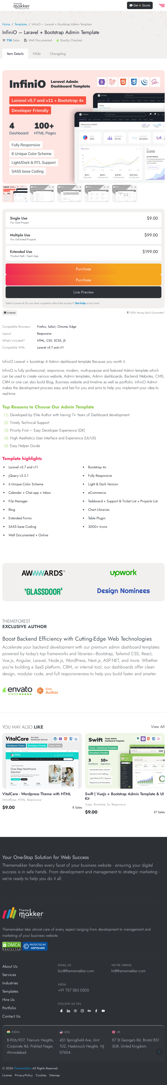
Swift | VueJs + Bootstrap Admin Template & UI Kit (124, 796)
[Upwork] (123, 573)
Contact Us (11, 1016)
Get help (80, 303)
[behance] (89, 1010)
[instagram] (82, 1010)
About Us (9, 966)
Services (9, 975)
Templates (21, 24)
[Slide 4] (124, 194)
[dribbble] (75, 1010)
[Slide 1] (42, 194)
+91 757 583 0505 (73, 990)
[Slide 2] (69, 194)
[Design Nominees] (123, 591)
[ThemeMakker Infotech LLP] (22, 912)
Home (6, 24)
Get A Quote (140, 5)
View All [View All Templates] (158, 727)
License (9, 313)
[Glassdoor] (43, 591)
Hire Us (8, 1000)
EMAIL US (64, 965)
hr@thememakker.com (128, 971)
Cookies (41, 1075)
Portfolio (9, 1008)
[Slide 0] (14, 194)
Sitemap (54, 1075)
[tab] (15, 54)
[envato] (61, 1010)
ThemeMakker (23, 1068)
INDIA (62, 984)
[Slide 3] (97, 194)
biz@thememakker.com (76, 971)
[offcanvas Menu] (161, 6)
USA (65, 1032)
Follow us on (69, 1004)
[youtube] (103, 1010)
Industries (10, 983)
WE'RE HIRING (121, 965)
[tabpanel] (83, 304)
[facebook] (96, 1010)
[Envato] (17, 690)
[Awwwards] (43, 573)
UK (116, 1032)
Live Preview (83, 292)
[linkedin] (68, 1010)
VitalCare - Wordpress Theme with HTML (36, 794)
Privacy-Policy (24, 1075)
